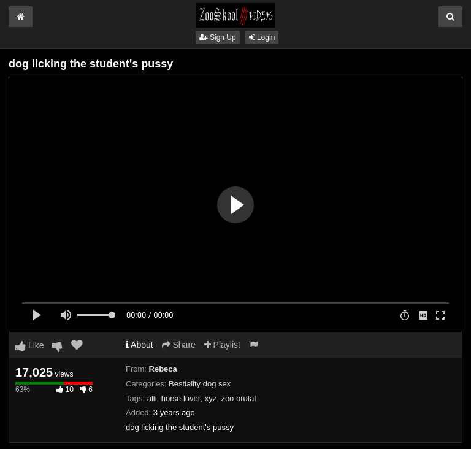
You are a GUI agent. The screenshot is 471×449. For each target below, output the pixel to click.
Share (179, 345)
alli (152, 398)
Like (29, 345)
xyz (211, 398)
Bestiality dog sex (200, 383)
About (139, 345)
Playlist (222, 345)
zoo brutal (238, 398)
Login (262, 37)
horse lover (181, 398)
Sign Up (217, 37)
